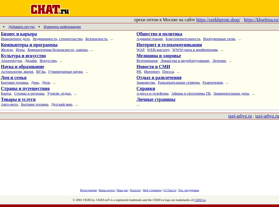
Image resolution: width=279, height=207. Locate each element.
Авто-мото (9, 104)
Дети (46, 82)
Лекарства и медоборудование (184, 60)
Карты (6, 93)
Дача (35, 82)
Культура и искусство (23, 55)
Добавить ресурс (21, 26)
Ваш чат (122, 190)
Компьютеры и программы (29, 44)
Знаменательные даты (231, 93)
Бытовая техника (14, 82)
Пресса (168, 71)
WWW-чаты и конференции (195, 49)
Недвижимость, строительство (58, 39)
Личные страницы (156, 99)
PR (139, 71)
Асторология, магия (17, 71)
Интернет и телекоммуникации (169, 44)
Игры (20, 49)
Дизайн (31, 60)
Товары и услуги (18, 99)
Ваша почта (107, 190)
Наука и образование (22, 66)
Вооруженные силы (219, 39)
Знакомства (146, 82)
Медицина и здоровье (159, 55)
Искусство (48, 60)
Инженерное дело (15, 39)
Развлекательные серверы (179, 82)
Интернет (151, 71)
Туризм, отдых (59, 93)
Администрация (150, 39)
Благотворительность (183, 39)
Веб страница (152, 190)
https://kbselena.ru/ (261, 19)
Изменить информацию (62, 26)
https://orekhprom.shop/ (218, 19)
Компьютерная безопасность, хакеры (57, 49)
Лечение (219, 60)
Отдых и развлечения (159, 77)
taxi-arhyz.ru (240, 116)
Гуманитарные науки (65, 71)
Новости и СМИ (153, 66)
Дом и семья (13, 77)
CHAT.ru (200, 200)
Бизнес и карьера (19, 33)
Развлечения (212, 82)
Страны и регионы (29, 93)
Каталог (135, 190)
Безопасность (96, 39)
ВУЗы (40, 71)
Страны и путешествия (25, 88)
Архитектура (11, 60)
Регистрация (88, 190)
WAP (140, 49)
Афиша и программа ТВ (191, 93)
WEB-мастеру (158, 49)
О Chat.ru (170, 190)
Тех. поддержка (188, 190)
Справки (146, 88)
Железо (7, 49)
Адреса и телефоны (153, 93)
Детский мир (61, 104)
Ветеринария (147, 60)
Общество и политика (159, 33)
